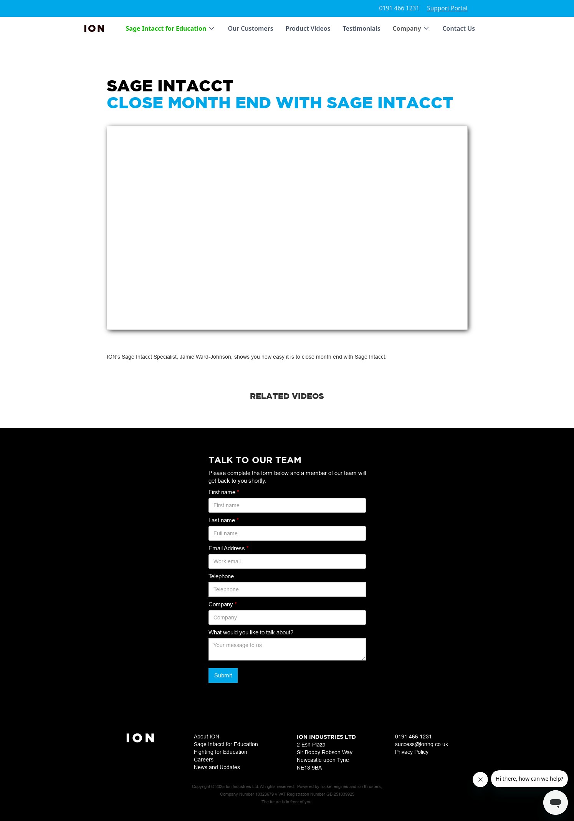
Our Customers (250, 28)
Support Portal (447, 8)
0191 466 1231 (399, 8)
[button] (171, 28)
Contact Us (458, 28)
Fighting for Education (220, 752)
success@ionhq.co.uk (421, 744)
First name (223, 492)
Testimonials (361, 28)
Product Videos (308, 28)
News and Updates (217, 767)
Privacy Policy (411, 752)
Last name (223, 520)
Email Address (228, 548)
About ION (206, 736)
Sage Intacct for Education (226, 744)
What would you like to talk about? (250, 632)
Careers (203, 759)
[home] (95, 28)
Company (222, 604)
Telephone (221, 576)
